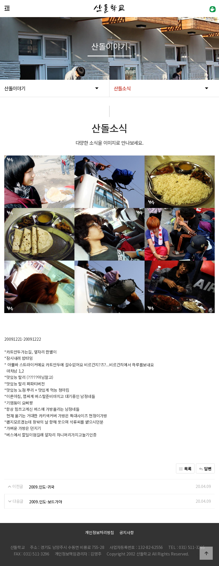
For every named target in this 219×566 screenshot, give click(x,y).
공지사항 (126, 532)
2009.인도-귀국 (41, 487)
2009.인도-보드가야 (45, 501)
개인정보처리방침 (99, 532)
